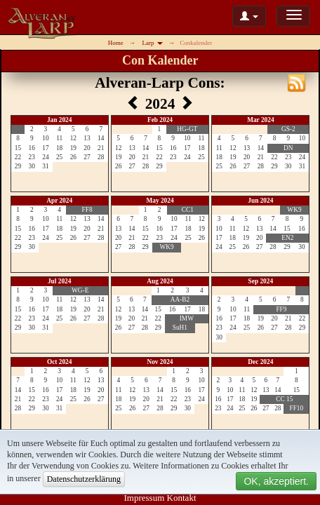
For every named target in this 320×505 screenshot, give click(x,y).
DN (288, 148)
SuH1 (180, 327)
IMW (187, 318)
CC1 (188, 209)
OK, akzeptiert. (276, 481)
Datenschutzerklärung (84, 479)
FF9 (281, 309)
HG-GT (187, 129)
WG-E (80, 290)
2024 (162, 103)
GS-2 (288, 129)
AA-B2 (180, 299)
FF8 (87, 209)
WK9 (166, 246)
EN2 (287, 237)
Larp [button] (152, 42)
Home (116, 42)
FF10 (296, 408)
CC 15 (284, 399)
